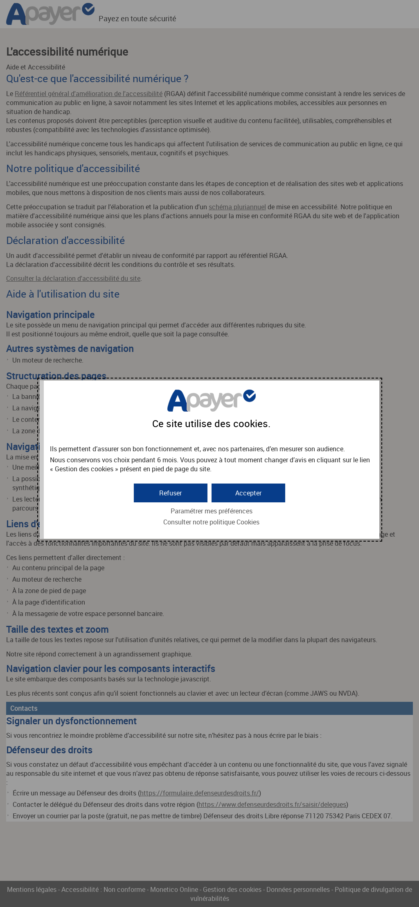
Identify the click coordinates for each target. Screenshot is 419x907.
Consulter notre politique (211, 521)
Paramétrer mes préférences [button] (211, 510)
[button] (248, 493)
